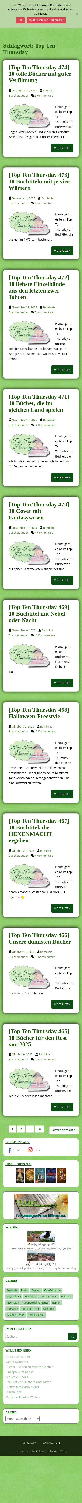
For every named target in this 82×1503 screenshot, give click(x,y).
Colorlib (33, 1451)
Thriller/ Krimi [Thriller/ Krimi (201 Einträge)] (36, 1315)
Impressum (29, 1442)
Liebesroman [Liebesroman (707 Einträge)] (49, 1296)
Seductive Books (16, 1377)
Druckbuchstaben (17, 1357)
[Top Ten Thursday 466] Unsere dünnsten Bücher (40, 938)
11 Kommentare (44, 635)
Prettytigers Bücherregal (22, 1387)
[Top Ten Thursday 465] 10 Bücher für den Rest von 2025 (39, 1038)
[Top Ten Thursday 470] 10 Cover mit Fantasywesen (39, 511)
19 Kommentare (44, 1059)
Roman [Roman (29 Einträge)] (56, 1302)
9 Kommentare (43, 532)
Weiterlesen (62, 148)
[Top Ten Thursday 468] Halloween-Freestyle (39, 712)
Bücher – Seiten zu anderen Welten (29, 1367)
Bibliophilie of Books (19, 1372)
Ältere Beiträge (64, 1130)
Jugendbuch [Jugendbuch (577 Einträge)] (14, 1296)
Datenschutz (51, 1442)
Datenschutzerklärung (46, 20)
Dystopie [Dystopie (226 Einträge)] (12, 1290)
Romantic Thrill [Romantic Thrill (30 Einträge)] (30, 1309)
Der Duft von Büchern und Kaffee (28, 1382)
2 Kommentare (43, 95)
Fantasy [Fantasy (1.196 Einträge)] (36, 1290)
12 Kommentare (44, 425)
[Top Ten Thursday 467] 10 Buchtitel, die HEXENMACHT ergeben (39, 830)
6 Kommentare (43, 203)
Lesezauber (13, 1392)
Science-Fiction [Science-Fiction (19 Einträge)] (15, 1315)
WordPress (60, 1451)
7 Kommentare (43, 312)
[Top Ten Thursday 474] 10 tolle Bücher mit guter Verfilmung (40, 74)
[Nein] (77, 14)
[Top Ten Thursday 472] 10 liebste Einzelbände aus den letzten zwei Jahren (39, 287)
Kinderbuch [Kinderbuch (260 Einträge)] (31, 1296)
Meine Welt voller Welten (22, 1397)
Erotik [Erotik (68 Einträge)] (24, 1290)
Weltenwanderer (16, 1362)
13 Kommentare (44, 957)
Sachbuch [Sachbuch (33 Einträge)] (48, 1309)
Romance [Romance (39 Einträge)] (12, 1309)
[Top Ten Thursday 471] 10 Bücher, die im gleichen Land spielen (39, 403)
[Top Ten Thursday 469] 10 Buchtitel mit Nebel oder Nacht (39, 613)
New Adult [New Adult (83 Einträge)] (13, 1302)
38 (39, 1129)
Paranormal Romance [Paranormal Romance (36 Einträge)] (35, 1302)
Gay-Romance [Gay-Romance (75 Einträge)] (52, 1290)
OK (20, 20)
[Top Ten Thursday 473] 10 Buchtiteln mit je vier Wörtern (39, 181)
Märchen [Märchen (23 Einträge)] (66, 1296)
